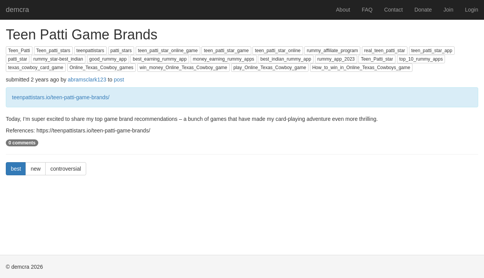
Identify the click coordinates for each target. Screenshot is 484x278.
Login (471, 10)
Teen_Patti (19, 50)
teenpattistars (90, 50)
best (16, 169)
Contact (393, 10)
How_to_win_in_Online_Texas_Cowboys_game (361, 67)
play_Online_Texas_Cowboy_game (269, 67)
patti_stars (121, 50)
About (343, 10)
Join (448, 10)
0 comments (22, 143)
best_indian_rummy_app (285, 59)
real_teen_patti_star (384, 50)
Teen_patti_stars (53, 50)
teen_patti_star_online (277, 50)
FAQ (367, 10)
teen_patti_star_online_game (168, 50)
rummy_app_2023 (336, 59)
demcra (17, 10)
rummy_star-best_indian (58, 59)
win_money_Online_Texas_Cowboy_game (183, 67)
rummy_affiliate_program (332, 50)
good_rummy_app (108, 59)
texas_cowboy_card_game (35, 67)
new (36, 169)
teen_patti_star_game (226, 50)
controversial (65, 169)
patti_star (17, 59)
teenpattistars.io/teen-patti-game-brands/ (60, 97)
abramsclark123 (87, 79)
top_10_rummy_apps (421, 59)
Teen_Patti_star (377, 59)
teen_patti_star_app (431, 50)
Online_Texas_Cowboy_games (101, 67)
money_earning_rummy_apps (223, 59)
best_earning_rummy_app (159, 59)
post (119, 79)
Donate (423, 10)
